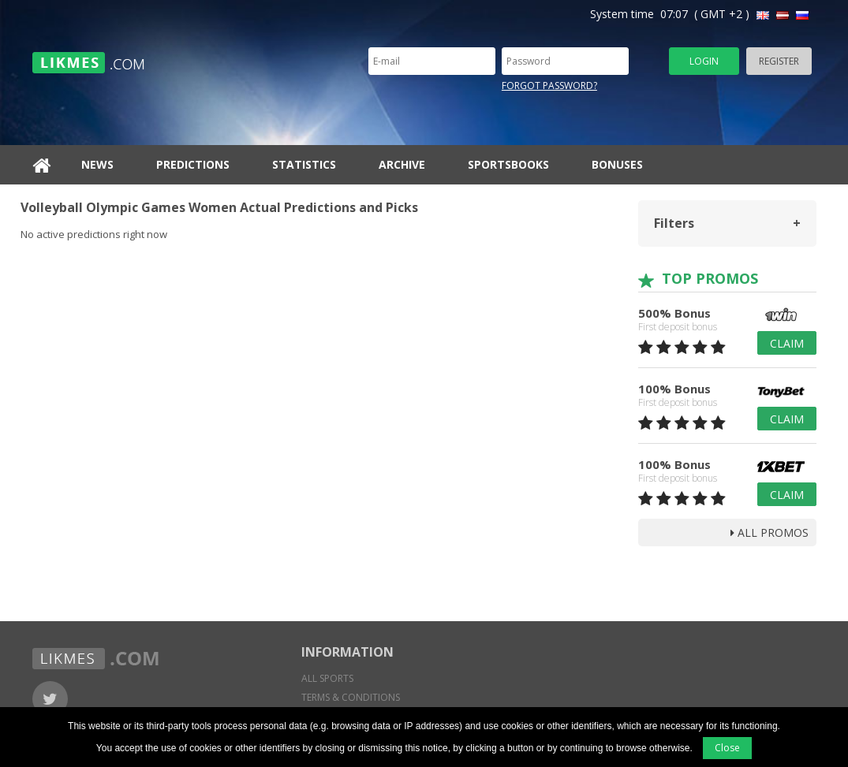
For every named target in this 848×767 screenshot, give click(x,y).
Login (704, 61)
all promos (769, 532)
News (97, 164)
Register (779, 61)
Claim (787, 343)
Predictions (193, 164)
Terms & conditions (350, 697)
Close (727, 747)
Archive (402, 164)
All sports (327, 678)
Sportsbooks (508, 164)
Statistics (304, 164)
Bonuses (617, 164)
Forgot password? (549, 85)
